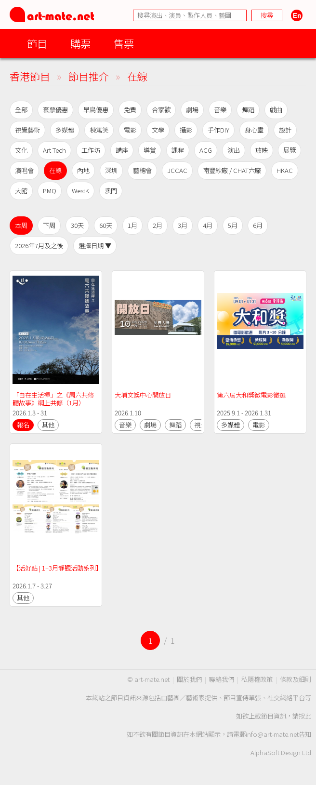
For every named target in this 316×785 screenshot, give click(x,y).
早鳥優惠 (95, 109)
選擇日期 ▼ (95, 245)
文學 (158, 129)
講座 (122, 150)
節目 (37, 43)
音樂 (220, 109)
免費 (130, 109)
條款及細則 (295, 679)
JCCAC (177, 170)
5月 (232, 225)
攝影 (186, 129)
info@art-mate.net (272, 734)
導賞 (150, 150)
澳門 (111, 190)
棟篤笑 (99, 129)
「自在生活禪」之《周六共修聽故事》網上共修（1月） (53, 398)
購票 (80, 43)
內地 (83, 170)
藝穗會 (142, 170)
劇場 (192, 109)
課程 (177, 150)
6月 (258, 225)
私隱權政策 (257, 679)
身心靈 (254, 129)
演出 (233, 150)
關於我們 (189, 679)
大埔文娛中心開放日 (143, 394)
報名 (23, 424)
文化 (21, 150)
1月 (132, 225)
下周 (49, 225)
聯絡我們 (221, 679)
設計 (285, 129)
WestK (80, 190)
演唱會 (24, 170)
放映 (261, 150)
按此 (305, 715)
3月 (182, 225)
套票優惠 (55, 109)
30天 (77, 225)
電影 (130, 129)
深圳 (111, 170)
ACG (205, 150)
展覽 (289, 150)
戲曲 (276, 109)
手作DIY (218, 129)
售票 (124, 43)
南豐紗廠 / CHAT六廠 (232, 170)
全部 (21, 109)
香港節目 (30, 75)
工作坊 (90, 150)
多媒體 (64, 129)
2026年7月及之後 (39, 245)
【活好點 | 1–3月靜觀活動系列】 (57, 567)
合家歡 (161, 109)
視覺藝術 (27, 129)
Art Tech (54, 150)
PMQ (49, 190)
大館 (21, 190)
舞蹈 (248, 109)
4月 (207, 225)
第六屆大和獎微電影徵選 (251, 394)
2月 (157, 225)
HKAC (284, 170)
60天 (105, 225)
